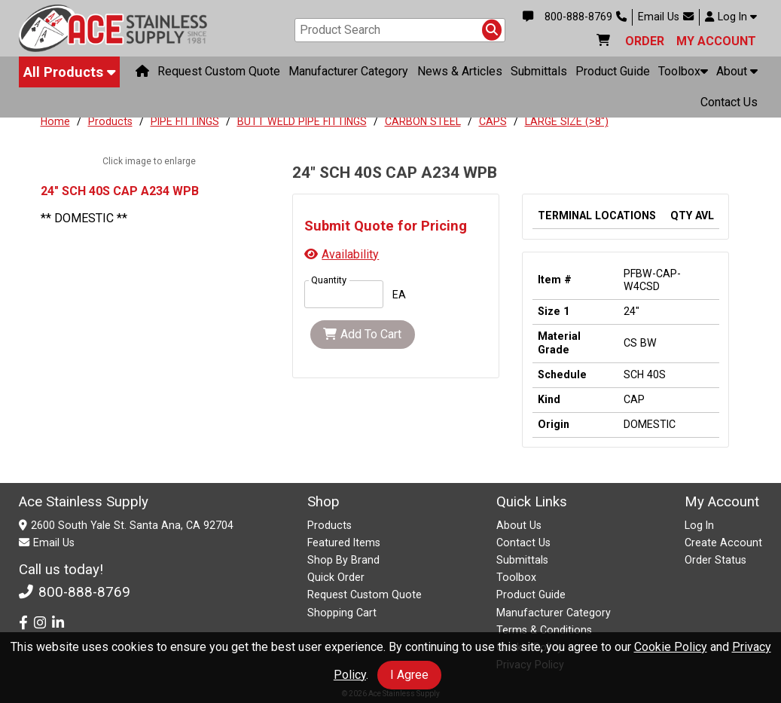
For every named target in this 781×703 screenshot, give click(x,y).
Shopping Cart (342, 613)
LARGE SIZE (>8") (567, 121)
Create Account (723, 542)
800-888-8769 (586, 17)
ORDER (644, 41)
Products (110, 121)
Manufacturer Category (348, 71)
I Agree (409, 675)
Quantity (328, 280)
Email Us (666, 17)
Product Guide (612, 71)
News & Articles (459, 71)
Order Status (715, 560)
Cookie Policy (670, 647)
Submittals (539, 71)
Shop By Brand (343, 560)
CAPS (493, 121)
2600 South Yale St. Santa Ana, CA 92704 (132, 525)
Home (55, 121)
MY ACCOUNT (716, 41)
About (737, 71)
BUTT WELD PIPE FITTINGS (302, 121)
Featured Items (343, 542)
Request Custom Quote (218, 71)
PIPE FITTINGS (185, 121)
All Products (69, 72)
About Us (519, 525)
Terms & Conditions (544, 630)
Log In (731, 17)
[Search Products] (492, 30)
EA (399, 295)
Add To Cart (362, 334)
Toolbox (683, 71)
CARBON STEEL (423, 121)
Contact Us (729, 102)
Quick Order (336, 577)
